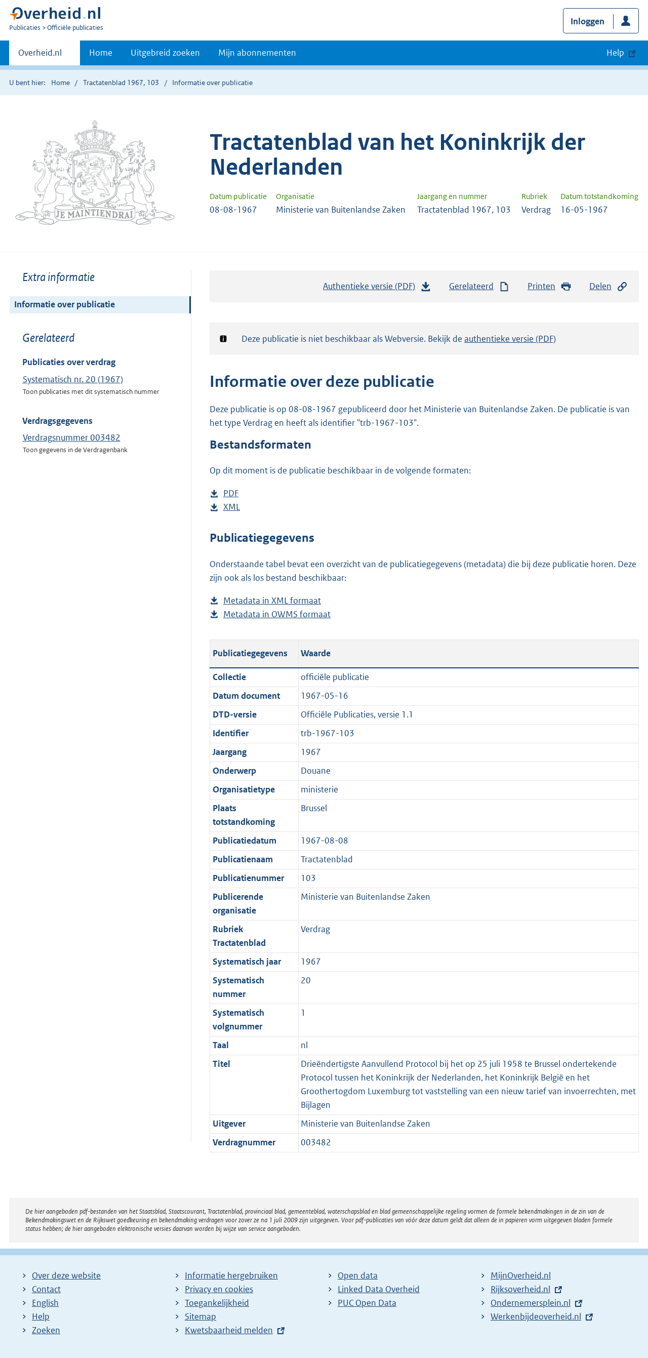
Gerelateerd (479, 286)
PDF (230, 493)
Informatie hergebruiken (231, 1275)
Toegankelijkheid (217, 1302)
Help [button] (615, 52)
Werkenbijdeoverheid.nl (536, 1316)
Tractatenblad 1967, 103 (121, 82)
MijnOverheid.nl (521, 1275)
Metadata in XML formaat (272, 601)
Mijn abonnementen (257, 52)
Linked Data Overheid (379, 1289)
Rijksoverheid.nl (520, 1289)
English (45, 1302)
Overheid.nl (40, 55)
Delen (608, 286)
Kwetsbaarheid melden (229, 1330)
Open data (358, 1275)
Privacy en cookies (219, 1289)
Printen (550, 286)
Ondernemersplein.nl (531, 1302)
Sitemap (200, 1316)
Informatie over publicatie (64, 304)
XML (231, 507)
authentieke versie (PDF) (510, 338)
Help (41, 1316)
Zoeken (46, 1330)
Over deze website (66, 1275)
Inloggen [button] (587, 21)
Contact (46, 1289)
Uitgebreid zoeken (165, 52)
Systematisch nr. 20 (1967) (73, 379)
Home (100, 52)
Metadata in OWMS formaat (277, 614)
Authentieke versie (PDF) (377, 288)
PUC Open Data (367, 1302)
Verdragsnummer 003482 (71, 437)
